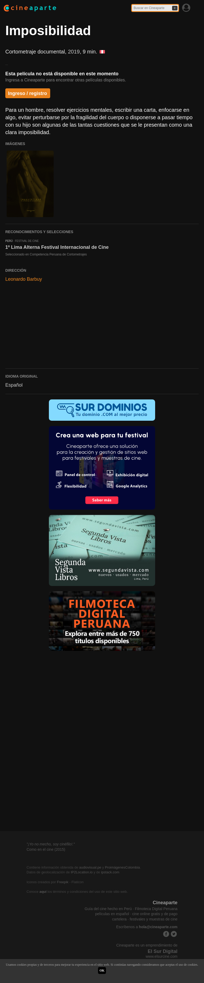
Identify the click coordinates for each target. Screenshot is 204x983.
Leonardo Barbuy (23, 279)
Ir (175, 8)
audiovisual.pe (90, 867)
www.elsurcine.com (161, 956)
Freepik (62, 882)
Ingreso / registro (27, 93)
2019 (74, 52)
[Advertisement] (102, 328)
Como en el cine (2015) (46, 849)
